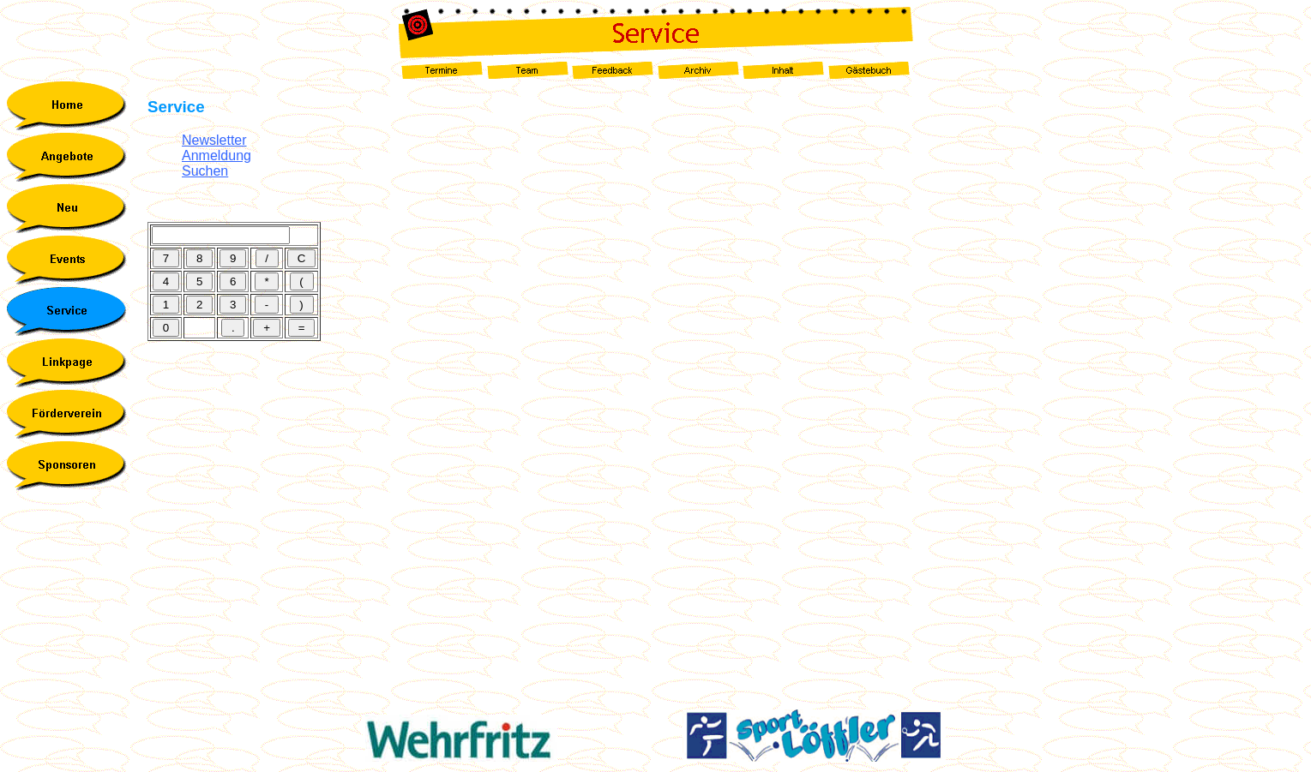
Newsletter (214, 140)
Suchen (205, 171)
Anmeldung (216, 155)
